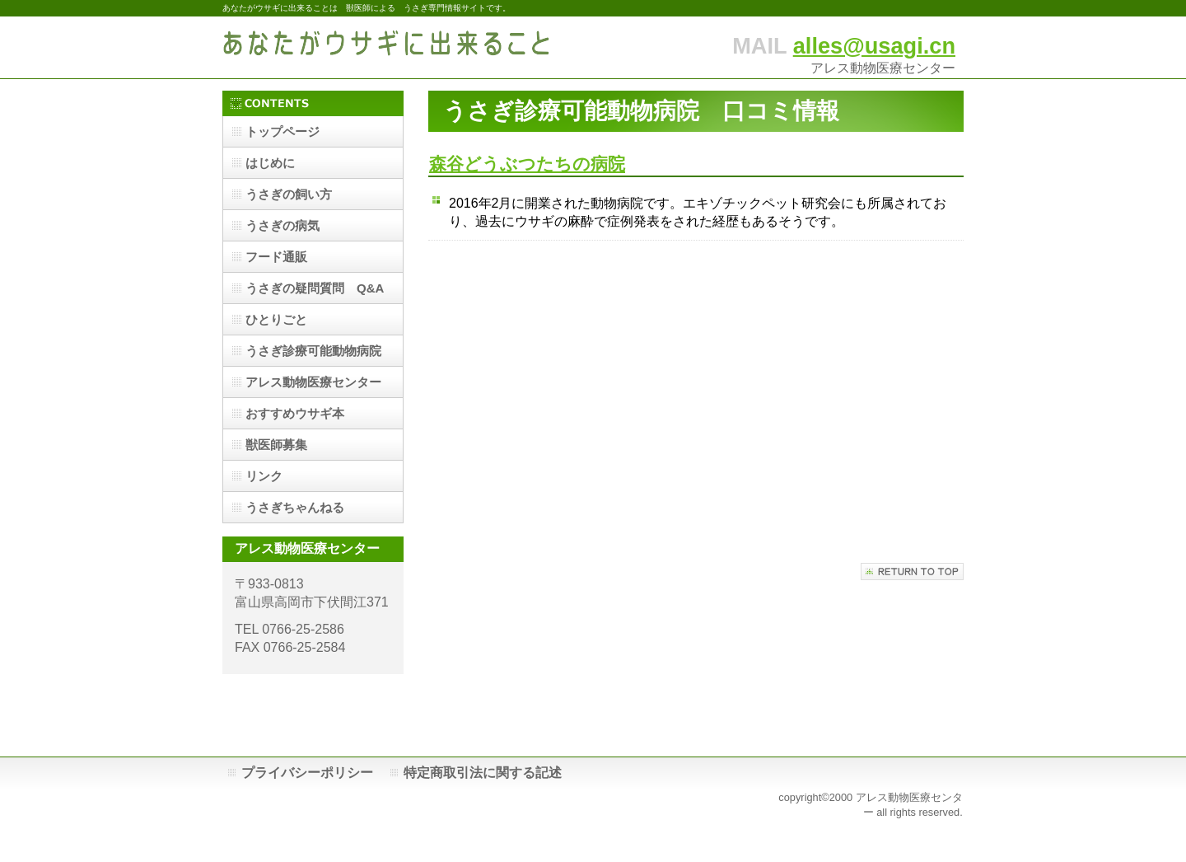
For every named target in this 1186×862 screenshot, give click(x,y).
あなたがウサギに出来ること (387, 47)
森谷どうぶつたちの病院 (527, 163)
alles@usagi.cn (874, 46)
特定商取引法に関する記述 (483, 773)
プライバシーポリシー (307, 773)
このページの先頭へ (912, 571)
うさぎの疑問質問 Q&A (314, 288)
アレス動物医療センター (313, 382)
